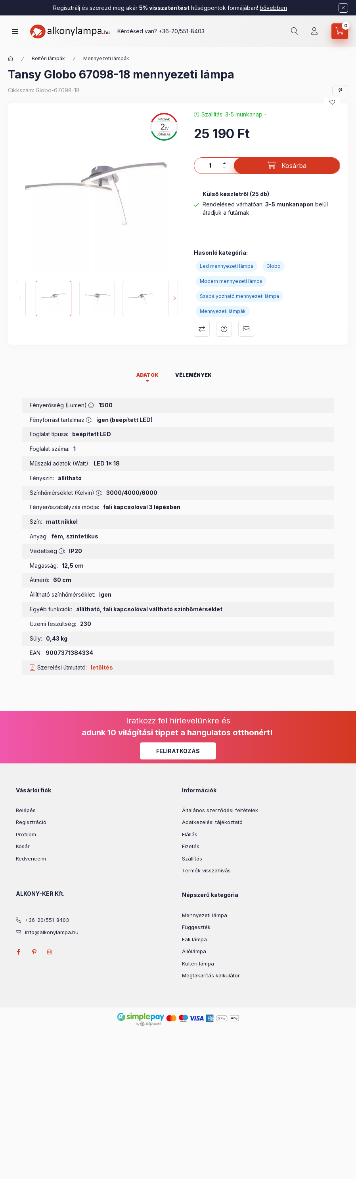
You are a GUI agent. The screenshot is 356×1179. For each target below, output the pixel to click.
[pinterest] (340, 90)
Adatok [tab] (147, 375)
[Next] (173, 299)
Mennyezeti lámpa (204, 915)
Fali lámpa (194, 939)
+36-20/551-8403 (182, 31)
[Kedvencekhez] (332, 102)
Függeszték (196, 927)
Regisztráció (31, 822)
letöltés (102, 667)
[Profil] (314, 31)
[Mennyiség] (210, 166)
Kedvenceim (31, 858)
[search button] (294, 31)
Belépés (26, 810)
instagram (50, 952)
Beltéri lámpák (48, 58)
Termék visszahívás (206, 870)
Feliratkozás (178, 751)
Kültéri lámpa (198, 963)
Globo (273, 266)
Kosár (23, 846)
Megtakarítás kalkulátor (211, 975)
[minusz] (224, 168)
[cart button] (339, 31)
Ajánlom (246, 329)
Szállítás (192, 858)
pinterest (34, 952)
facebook (18, 952)
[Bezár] (343, 8)
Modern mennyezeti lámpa (231, 281)
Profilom (26, 834)
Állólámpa (194, 951)
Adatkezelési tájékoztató (212, 822)
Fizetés (190, 846)
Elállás (189, 834)
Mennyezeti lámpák (106, 58)
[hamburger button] (15, 31)
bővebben (273, 7)
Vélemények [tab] (193, 375)
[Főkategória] (10, 58)
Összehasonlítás (202, 329)
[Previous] (21, 299)
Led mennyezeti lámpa (226, 266)
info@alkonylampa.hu (51, 932)
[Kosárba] (287, 166)
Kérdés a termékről (224, 329)
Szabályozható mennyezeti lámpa (239, 296)
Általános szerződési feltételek (220, 810)
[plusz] (224, 163)
